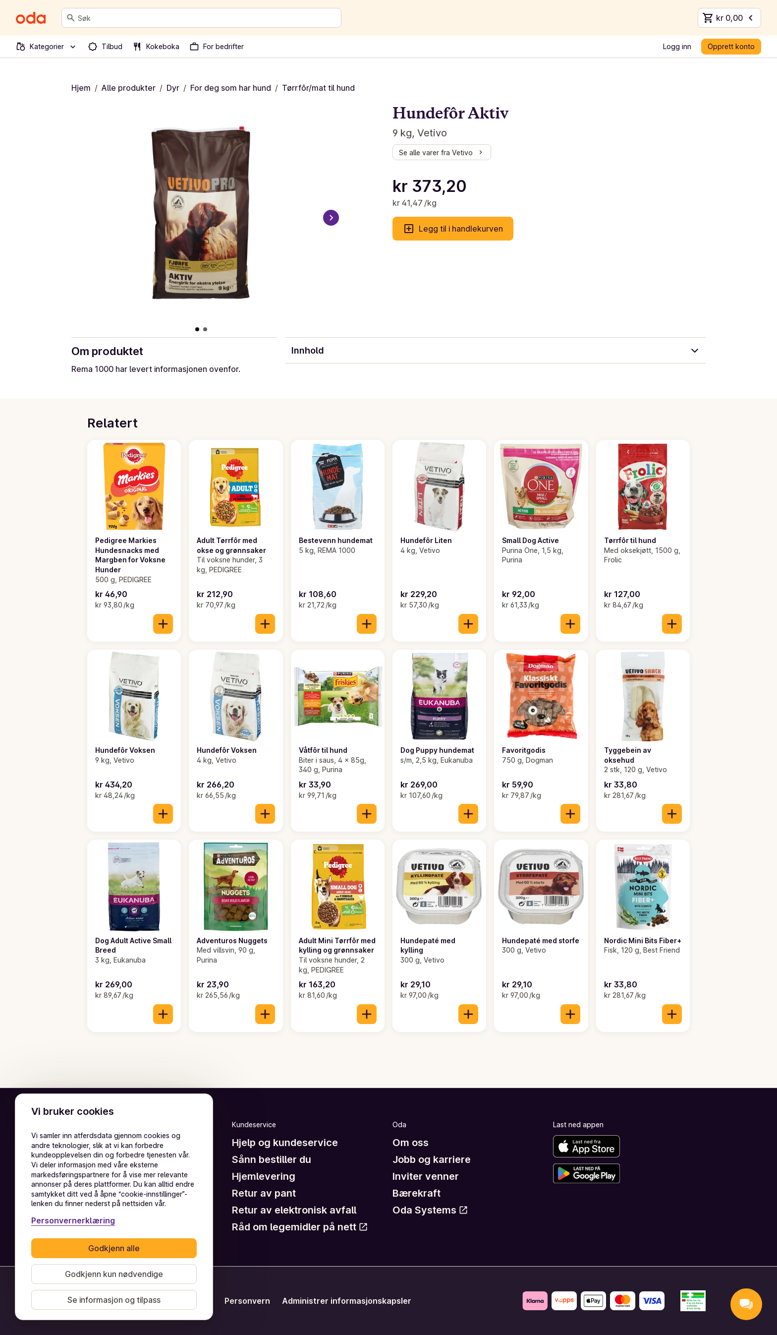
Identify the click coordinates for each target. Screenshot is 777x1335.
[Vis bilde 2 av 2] (205, 329)
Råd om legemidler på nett (300, 1227)
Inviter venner (425, 1176)
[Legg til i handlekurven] (163, 624)
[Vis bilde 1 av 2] (197, 329)
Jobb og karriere (431, 1159)
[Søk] (71, 18)
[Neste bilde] (331, 218)
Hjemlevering (263, 1176)
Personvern (247, 1301)
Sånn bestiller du (271, 1159)
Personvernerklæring (73, 1220)
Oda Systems (430, 1210)
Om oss (410, 1143)
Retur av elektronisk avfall (294, 1210)
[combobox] (207, 17)
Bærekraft (416, 1193)
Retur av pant (264, 1193)
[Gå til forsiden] (31, 18)
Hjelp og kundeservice (285, 1143)
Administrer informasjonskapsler (346, 1301)
